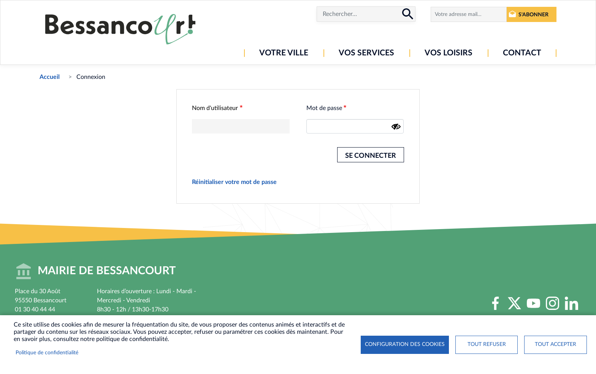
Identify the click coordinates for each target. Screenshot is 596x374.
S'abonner (533, 14)
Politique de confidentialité (47, 352)
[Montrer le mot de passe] (396, 127)
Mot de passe (324, 108)
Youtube (533, 303)
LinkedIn (571, 303)
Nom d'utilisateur (215, 108)
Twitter (514, 303)
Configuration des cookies (405, 344)
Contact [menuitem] (522, 53)
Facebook (495, 303)
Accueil (50, 77)
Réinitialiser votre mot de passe (234, 182)
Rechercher (407, 14)
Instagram (552, 303)
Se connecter (370, 155)
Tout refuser (487, 344)
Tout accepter (555, 344)
